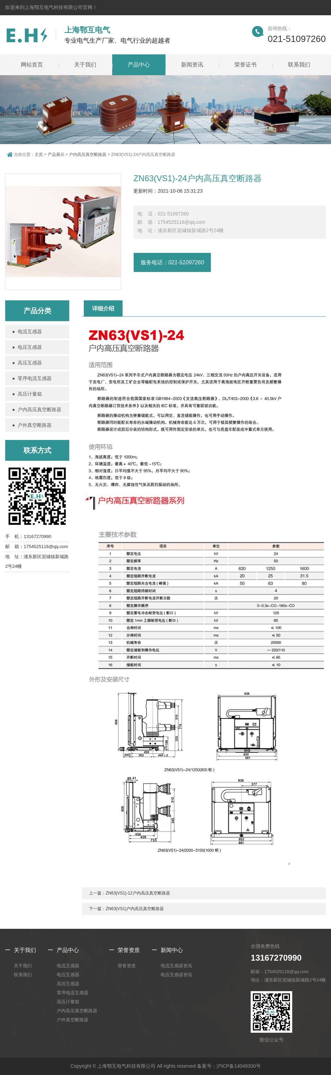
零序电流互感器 (72, 992)
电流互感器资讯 (176, 965)
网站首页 (32, 65)
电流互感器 (68, 965)
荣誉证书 (245, 65)
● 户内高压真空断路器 (36, 409)
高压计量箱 (68, 1001)
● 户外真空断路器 (32, 425)
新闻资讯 (192, 65)
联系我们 (299, 65)
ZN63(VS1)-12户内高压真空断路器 (138, 893)
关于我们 (85, 65)
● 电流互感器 (27, 331)
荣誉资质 (129, 950)
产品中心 (139, 65)
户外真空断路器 (72, 1019)
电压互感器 (68, 974)
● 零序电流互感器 (32, 378)
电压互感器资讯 (176, 974)
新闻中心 (172, 950)
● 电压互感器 (27, 347)
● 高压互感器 (27, 362)
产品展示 (56, 154)
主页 (39, 154)
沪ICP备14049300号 (238, 1066)
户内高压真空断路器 (87, 154)
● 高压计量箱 (27, 394)
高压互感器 (68, 983)
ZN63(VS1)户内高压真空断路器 (135, 908)
